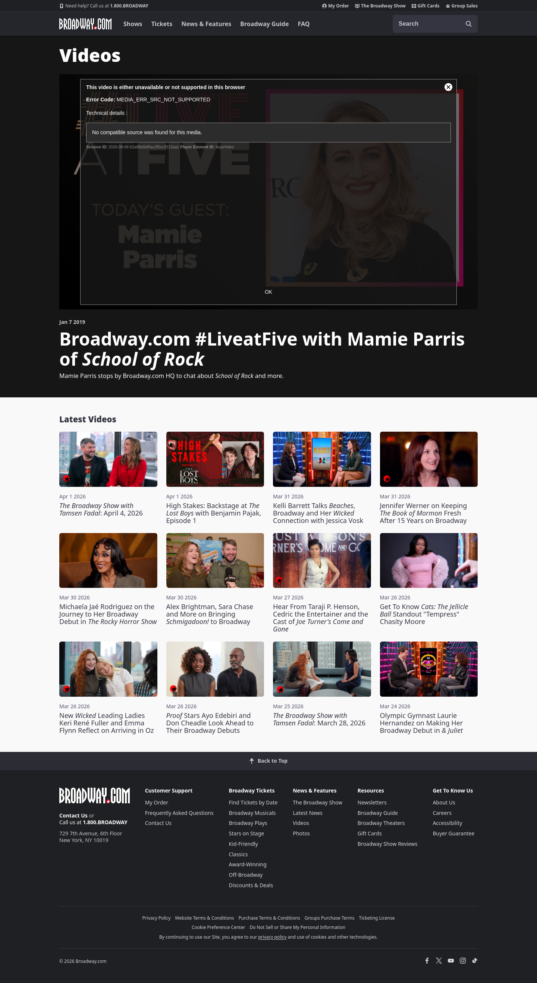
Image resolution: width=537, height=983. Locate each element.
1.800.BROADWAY (103, 6)
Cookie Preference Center (218, 927)
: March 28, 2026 (319, 719)
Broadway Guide (264, 24)
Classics (238, 854)
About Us (444, 802)
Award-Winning (248, 864)
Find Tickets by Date (253, 802)
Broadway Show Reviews (388, 843)
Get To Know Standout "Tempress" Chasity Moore (424, 614)
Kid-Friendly (243, 843)
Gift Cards (426, 6)
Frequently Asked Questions (179, 812)
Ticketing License (377, 918)
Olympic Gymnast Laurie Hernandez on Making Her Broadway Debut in (421, 723)
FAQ (304, 24)
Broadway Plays (248, 822)
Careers (442, 812)
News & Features (206, 24)
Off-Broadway (246, 874)
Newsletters (372, 802)
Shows (132, 24)
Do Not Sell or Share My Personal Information (297, 927)
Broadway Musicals (252, 812)
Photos (301, 833)
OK (268, 292)
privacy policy (272, 937)
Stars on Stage (246, 833)
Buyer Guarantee (453, 833)
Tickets (162, 24)
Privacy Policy (156, 918)
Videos (301, 822)
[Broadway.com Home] (85, 23)
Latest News (308, 812)
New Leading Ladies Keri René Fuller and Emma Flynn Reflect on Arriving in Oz (106, 723)
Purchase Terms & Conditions (269, 918)
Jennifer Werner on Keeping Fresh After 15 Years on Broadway (423, 513)
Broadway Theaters (381, 822)
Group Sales (462, 6)
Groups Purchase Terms (330, 918)
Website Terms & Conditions (204, 918)
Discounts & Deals (251, 885)
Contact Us (73, 815)
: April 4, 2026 (101, 509)
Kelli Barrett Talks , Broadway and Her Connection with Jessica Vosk (318, 513)
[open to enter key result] (469, 24)
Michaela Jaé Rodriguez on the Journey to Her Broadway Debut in (108, 614)
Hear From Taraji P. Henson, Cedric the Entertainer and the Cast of (320, 617)
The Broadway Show (380, 6)
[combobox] (435, 24)
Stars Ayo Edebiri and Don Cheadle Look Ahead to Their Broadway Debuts (210, 723)
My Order (335, 6)
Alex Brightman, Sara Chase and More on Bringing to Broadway (209, 614)
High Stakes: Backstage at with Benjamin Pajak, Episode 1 (213, 513)
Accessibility (447, 822)
